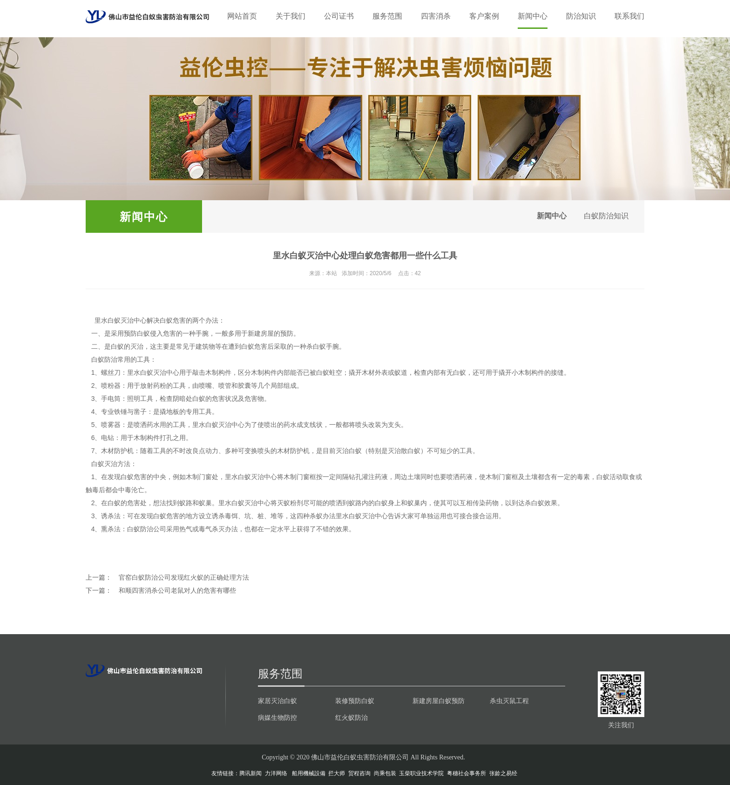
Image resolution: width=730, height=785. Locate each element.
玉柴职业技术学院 (421, 773)
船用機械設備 (308, 773)
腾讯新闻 (250, 773)
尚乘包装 (385, 773)
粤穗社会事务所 (466, 773)
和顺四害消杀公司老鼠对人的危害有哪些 (177, 590)
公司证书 (339, 16)
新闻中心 (533, 16)
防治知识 (581, 16)
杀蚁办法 (323, 516)
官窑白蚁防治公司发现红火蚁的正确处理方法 (184, 577)
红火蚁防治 (351, 717)
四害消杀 (436, 16)
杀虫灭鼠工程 (509, 700)
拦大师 (336, 773)
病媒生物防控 (277, 717)
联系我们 (629, 16)
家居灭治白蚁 (277, 700)
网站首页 (242, 16)
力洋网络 (276, 773)
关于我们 (290, 16)
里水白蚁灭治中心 (121, 320)
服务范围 (387, 16)
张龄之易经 (503, 773)
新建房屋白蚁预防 (438, 700)
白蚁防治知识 (603, 216)
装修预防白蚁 (354, 700)
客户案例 (484, 16)
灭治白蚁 (349, 450)
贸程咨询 (359, 773)
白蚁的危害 (208, 398)
